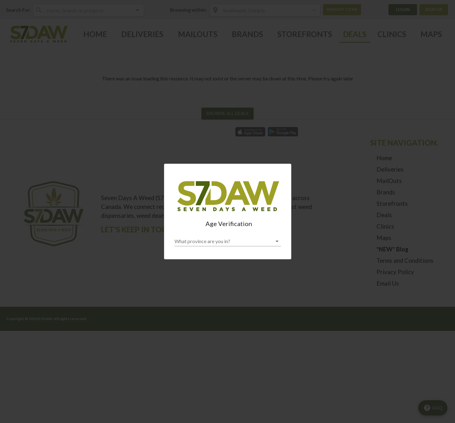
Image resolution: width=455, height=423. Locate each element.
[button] (227, 241)
